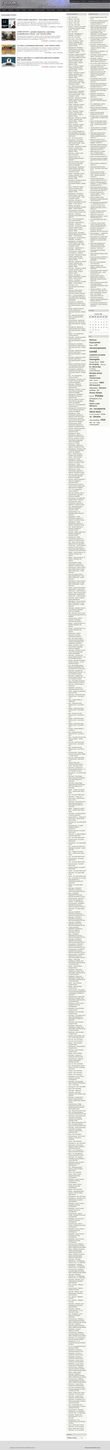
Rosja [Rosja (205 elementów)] (91, 401)
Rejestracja (105, 1)
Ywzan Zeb (71, 404)
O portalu (60, 10)
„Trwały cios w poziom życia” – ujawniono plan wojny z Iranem (76, 791)
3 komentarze (60, 40)
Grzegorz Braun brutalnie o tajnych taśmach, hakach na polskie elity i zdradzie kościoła (98, 277)
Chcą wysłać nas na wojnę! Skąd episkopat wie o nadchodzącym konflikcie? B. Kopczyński (98, 238)
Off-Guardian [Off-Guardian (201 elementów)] (94, 385)
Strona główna (75, 1)
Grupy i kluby (51, 10)
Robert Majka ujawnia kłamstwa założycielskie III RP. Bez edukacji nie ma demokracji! (99, 189)
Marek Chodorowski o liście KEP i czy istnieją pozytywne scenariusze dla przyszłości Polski (99, 284)
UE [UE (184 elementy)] (90, 417)
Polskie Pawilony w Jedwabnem (98, 163)
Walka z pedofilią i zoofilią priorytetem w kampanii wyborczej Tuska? (99, 199)
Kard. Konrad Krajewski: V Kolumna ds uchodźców (76, 1138)
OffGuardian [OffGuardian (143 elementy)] (93, 388)
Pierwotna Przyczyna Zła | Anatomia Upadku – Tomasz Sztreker (97, 194)
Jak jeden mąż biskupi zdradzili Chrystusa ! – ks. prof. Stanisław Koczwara (98, 183)
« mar (90, 332)
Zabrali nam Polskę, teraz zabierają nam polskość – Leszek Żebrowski (98, 216)
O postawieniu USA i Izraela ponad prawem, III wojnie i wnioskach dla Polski (77, 1389)
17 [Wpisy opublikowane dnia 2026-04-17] (101, 324)
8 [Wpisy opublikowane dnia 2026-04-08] (95, 322)
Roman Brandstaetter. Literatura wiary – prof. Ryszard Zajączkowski (98, 294)
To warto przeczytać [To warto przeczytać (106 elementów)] (94, 414)
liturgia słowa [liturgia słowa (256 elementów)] (95, 373)
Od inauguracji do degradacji (97, 250)
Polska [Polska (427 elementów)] (99, 395)
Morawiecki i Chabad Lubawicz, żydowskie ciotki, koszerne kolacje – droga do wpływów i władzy (99, 46)
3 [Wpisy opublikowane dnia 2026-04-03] (101, 319)
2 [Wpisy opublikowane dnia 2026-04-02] (98, 319)
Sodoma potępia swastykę (97, 17)
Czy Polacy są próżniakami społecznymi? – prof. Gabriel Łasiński (38, 45)
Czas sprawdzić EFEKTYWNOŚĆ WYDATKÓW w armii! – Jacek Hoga (99, 272)
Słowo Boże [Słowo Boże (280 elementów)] (95, 412)
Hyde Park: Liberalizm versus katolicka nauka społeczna (77, 215)
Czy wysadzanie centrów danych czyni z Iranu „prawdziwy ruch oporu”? (76, 1067)
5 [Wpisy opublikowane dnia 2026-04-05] (106, 319)
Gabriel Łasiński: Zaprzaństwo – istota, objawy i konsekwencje (37, 19)
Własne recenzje (39, 10)
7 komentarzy (60, 66)
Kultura (18, 10)
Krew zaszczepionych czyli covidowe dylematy (76, 286)
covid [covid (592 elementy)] (93, 351)
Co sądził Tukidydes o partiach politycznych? (75, 827)
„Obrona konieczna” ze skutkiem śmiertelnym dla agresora (76, 554)
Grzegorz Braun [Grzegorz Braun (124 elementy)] (94, 362)
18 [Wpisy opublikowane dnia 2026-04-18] (103, 324)
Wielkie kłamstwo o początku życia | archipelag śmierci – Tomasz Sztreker (97, 153)
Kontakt (83, 1)
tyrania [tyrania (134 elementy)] (103, 414)
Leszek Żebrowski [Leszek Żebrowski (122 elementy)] (94, 370)
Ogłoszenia (78, 1090)
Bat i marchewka (78, 1039)
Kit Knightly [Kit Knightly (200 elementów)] (94, 364)
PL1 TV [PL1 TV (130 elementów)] (91, 396)
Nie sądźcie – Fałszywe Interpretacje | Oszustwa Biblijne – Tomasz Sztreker (99, 60)
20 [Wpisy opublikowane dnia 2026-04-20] (90, 327)
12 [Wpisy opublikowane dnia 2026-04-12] (106, 322)
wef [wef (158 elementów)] (90, 422)
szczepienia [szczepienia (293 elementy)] (99, 409)
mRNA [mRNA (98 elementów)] (91, 380)
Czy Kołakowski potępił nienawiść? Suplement (76, 158)
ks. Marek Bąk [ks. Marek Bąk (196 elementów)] (95, 367)
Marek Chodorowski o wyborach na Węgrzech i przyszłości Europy (76, 415)
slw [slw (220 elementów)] (90, 409)
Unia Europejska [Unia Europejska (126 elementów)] (94, 420)
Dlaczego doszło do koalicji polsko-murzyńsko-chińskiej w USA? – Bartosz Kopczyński (98, 173)
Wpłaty (67, 10)
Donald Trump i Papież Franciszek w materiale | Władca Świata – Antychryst (99, 22)
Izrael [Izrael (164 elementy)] (102, 362)
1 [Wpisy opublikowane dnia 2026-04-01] (95, 319)
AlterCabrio (44, 26)
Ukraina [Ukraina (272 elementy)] (96, 417)
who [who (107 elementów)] (94, 422)
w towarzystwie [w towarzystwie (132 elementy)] (94, 424)
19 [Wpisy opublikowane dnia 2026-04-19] (106, 324)
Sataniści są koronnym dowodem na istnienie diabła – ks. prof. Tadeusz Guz (98, 39)
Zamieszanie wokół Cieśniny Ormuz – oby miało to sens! (76, 696)
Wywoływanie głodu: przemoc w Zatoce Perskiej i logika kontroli (75, 1169)
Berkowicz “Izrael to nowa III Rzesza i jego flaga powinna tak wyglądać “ (98, 141)
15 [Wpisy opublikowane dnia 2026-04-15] (95, 324)
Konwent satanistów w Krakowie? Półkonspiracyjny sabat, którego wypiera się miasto (98, 27)
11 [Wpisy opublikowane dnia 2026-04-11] (103, 322)
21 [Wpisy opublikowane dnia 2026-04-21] (93, 327)
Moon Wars (93, 42)
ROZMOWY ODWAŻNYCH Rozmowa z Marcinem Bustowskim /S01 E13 (97, 229)
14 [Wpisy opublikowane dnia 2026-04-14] (93, 324)
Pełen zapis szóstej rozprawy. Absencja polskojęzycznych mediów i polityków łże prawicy (98, 134)
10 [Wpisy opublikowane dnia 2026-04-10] (101, 322)
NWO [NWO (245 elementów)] (101, 383)
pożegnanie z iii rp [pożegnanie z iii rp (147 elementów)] (95, 398)
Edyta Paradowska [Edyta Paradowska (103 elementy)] (94, 357)
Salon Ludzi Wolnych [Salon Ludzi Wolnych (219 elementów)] (94, 405)
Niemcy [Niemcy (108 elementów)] (96, 380)
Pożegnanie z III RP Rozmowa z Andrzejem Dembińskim (75, 1315)
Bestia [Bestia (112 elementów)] (91, 345)
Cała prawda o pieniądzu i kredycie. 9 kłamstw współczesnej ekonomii (99, 299)
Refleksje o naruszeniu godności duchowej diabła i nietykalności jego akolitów (77, 1245)
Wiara (4, 10)
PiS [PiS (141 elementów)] (98, 390)
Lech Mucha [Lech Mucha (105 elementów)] (92, 369)
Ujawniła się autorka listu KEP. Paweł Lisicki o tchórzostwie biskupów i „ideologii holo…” (98, 73)
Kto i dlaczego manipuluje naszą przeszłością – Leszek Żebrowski (76, 1158)
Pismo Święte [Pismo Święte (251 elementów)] (95, 393)
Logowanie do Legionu (94, 1)
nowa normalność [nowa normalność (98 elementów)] (93, 382)
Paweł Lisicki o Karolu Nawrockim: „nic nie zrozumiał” (75, 1416)
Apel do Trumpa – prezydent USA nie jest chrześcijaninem (76, 1005)
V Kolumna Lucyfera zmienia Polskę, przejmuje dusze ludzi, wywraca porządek (98, 224)
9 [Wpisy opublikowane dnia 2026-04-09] (98, 322)
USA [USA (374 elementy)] (103, 419)
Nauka (24, 10)
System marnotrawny (95, 156)
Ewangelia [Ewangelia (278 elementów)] (94, 359)
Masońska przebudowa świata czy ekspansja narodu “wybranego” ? (76, 317)
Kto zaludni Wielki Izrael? (96, 219)
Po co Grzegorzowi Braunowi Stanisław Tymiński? (76, 1343)
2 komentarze (60, 26)
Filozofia (10, 10)
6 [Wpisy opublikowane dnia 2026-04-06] (90, 322)
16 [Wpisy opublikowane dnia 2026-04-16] (98, 324)
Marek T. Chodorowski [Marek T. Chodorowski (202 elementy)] (94, 377)
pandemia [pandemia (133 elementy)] (92, 390)
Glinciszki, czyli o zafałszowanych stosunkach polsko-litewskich (77, 1200)
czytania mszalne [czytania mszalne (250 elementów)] (97, 355)
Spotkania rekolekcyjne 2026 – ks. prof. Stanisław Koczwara (75, 1310)
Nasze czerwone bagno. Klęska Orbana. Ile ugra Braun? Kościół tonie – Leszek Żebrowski (98, 122)
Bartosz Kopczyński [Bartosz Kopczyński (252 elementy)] (94, 341)
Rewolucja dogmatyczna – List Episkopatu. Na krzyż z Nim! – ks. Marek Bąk (76, 1261)
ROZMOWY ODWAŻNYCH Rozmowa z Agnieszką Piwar (75, 386)
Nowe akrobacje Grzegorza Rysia (99, 253)
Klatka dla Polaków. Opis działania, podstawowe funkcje (75, 1060)
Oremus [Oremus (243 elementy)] (102, 388)
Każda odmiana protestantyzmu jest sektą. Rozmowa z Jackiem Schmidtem (98, 85)
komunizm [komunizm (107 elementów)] (103, 364)
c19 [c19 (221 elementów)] (95, 345)
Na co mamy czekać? (95, 63)
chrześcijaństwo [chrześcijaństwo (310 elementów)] (97, 348)
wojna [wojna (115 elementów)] (98, 422)
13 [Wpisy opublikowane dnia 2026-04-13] (90, 324)
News (30, 10)
